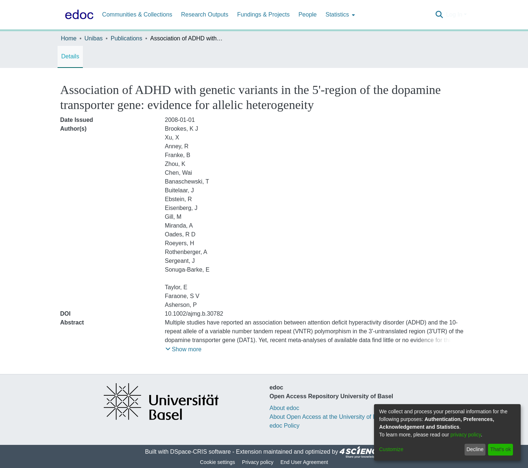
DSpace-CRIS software (200, 452)
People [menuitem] (307, 14)
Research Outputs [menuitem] (204, 14)
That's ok (500, 449)
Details (70, 56)
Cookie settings (217, 462)
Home (69, 38)
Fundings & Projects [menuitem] (263, 14)
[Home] (77, 14)
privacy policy (466, 435)
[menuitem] (339, 14)
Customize (391, 449)
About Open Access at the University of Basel (329, 417)
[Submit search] (439, 14)
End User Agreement (304, 462)
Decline (475, 449)
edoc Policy (285, 425)
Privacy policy (258, 462)
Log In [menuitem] (454, 14)
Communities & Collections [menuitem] (137, 14)
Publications (126, 38)
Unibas (93, 38)
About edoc (284, 408)
